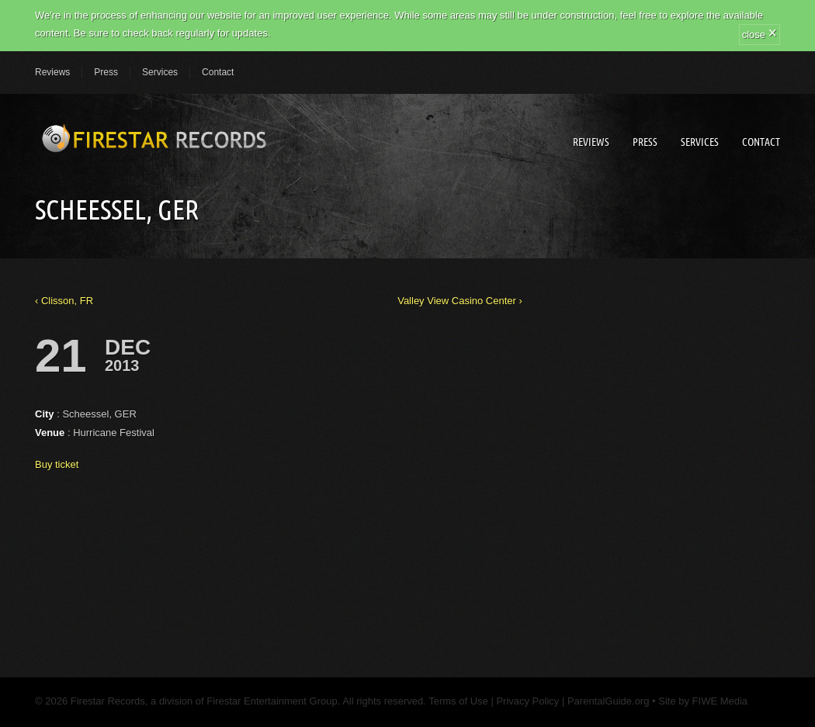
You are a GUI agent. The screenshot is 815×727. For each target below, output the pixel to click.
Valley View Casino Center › (459, 300)
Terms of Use (457, 701)
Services (160, 72)
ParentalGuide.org (608, 701)
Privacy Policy (527, 701)
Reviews (52, 72)
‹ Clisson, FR (64, 300)
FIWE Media (720, 701)
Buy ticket (56, 464)
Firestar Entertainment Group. (273, 701)
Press (106, 72)
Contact (218, 72)
